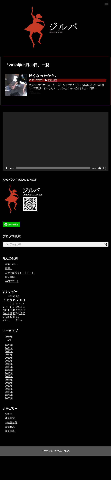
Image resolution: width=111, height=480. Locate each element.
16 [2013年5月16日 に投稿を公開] (14, 310)
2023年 (9, 351)
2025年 (9, 345)
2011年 (9, 389)
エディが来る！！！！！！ (19, 272)
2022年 (9, 354)
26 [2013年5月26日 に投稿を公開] (23, 313)
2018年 (9, 367)
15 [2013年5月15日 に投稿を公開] (11, 310)
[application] (55, 141)
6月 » (19, 320)
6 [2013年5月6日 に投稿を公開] (3, 307)
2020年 (9, 361)
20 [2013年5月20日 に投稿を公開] (4, 313)
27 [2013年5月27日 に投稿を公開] (4, 316)
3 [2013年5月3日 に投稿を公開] (16, 303)
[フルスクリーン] (104, 168)
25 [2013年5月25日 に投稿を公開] (20, 313)
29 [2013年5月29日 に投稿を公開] (11, 316)
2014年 (9, 379)
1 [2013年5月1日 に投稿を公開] (10, 303)
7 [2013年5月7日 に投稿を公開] (7, 307)
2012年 (9, 386)
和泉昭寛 (52, 80)
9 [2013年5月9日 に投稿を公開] (13, 307)
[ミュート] (99, 168)
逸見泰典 (10, 431)
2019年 (9, 364)
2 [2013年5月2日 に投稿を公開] (13, 303)
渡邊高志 (10, 427)
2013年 (9, 382)
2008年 (9, 398)
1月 (9, 339)
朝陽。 (8, 268)
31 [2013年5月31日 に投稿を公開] (17, 316)
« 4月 (6, 320)
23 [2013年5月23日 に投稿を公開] (14, 313)
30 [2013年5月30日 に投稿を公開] (14, 316)
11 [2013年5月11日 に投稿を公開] (20, 307)
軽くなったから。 (43, 76)
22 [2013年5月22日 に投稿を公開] (11, 313)
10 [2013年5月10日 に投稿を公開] (17, 307)
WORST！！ (12, 281)
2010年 (9, 392)
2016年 (9, 373)
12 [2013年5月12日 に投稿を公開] (23, 307)
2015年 (9, 376)
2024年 (9, 348)
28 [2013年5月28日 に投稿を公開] (7, 316)
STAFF (8, 414)
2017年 (9, 370)
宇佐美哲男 (11, 422)
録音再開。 (11, 277)
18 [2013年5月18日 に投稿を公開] (20, 310)
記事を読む (35, 92)
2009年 (9, 395)
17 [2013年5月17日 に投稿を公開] (17, 310)
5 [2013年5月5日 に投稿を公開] (23, 303)
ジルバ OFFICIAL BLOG (59, 451)
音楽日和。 (11, 264)
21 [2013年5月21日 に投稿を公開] (7, 313)
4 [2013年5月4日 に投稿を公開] (20, 303)
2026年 (9, 336)
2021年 (9, 357)
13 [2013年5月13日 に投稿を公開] (4, 310)
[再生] (6, 168)
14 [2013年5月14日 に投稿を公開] (7, 310)
